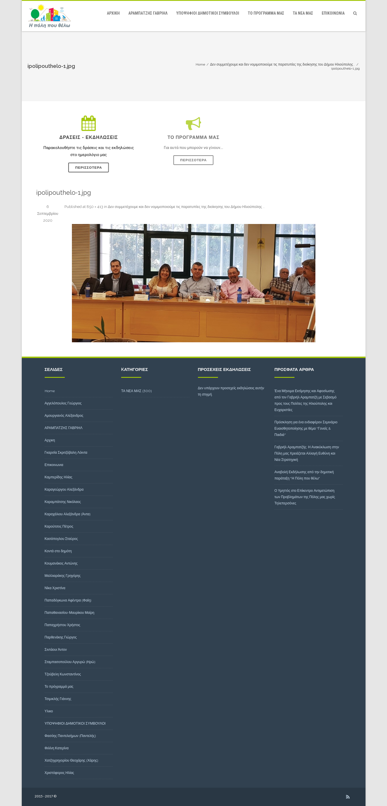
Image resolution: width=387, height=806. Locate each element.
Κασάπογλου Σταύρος (61, 538)
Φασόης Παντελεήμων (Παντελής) (70, 736)
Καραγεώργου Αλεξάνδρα (64, 489)
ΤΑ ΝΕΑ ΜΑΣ (303, 13)
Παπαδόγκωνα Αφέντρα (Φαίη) (68, 600)
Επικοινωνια (333, 13)
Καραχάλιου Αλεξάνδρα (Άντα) (68, 514)
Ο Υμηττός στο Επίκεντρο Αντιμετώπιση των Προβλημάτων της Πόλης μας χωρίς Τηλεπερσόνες (304, 496)
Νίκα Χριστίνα (55, 588)
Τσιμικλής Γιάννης (58, 699)
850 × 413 (95, 207)
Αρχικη (113, 13)
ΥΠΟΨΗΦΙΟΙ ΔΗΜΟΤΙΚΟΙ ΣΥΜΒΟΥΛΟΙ (207, 13)
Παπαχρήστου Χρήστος (62, 625)
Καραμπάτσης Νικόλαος (63, 502)
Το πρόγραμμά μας (266, 13)
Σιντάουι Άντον (56, 649)
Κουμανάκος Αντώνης (61, 563)
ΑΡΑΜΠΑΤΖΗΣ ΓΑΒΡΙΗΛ (148, 13)
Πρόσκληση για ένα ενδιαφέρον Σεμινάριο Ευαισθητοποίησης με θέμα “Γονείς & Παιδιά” (305, 428)
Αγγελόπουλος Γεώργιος (63, 403)
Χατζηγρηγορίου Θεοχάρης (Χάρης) (72, 760)
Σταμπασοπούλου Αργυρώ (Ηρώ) (70, 662)
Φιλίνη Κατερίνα (57, 748)
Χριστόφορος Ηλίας (59, 772)
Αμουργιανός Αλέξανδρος (64, 415)
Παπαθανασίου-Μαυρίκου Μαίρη (70, 612)
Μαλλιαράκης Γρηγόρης (63, 575)
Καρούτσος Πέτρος (59, 526)
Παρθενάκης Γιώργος (61, 637)
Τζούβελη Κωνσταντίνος (63, 674)
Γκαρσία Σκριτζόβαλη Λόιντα (66, 452)
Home (50, 391)
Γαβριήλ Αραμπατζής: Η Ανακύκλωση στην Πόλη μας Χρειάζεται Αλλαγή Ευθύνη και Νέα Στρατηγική (306, 453)
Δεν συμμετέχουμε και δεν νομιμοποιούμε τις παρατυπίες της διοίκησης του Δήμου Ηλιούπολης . (186, 207)
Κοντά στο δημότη (58, 551)
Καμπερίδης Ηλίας (58, 477)
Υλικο (49, 711)
